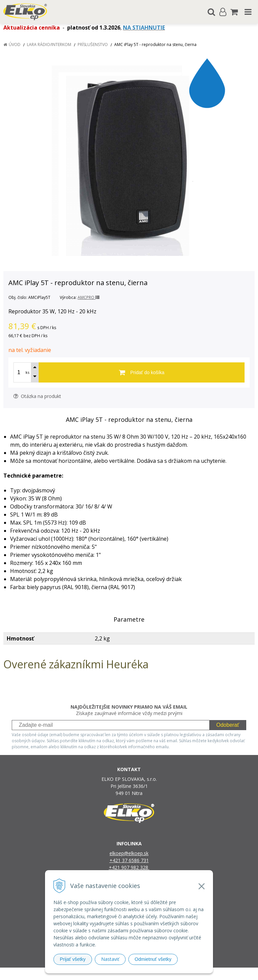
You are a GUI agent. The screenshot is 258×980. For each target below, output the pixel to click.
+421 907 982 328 (129, 867)
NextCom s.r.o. (198, 973)
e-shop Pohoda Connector (154, 973)
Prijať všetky (73, 959)
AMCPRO (88, 297)
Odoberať (227, 725)
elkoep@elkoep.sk (129, 853)
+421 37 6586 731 (129, 860)
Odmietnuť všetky (153, 959)
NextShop (117, 973)
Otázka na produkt (37, 396)
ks (27, 372)
